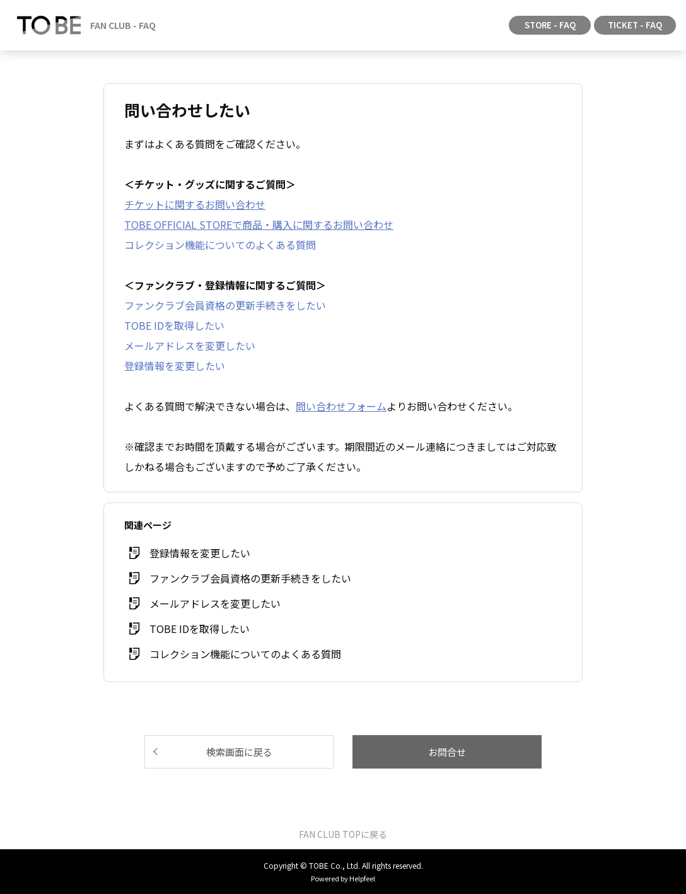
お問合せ (447, 751)
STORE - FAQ (550, 25)
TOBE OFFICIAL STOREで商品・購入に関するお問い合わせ (258, 224)
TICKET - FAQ (635, 25)
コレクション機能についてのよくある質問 (220, 244)
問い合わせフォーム (341, 406)
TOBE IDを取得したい (174, 325)
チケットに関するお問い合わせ (194, 204)
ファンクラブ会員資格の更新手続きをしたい (225, 305)
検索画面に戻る (239, 751)
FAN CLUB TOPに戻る (343, 834)
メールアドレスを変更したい (189, 345)
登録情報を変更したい (174, 365)
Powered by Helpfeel (343, 878)
